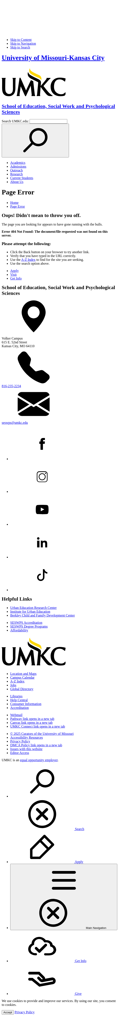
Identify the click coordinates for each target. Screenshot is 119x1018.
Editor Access (19, 753)
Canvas (31, 722)
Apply (14, 271)
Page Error (17, 206)
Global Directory (21, 689)
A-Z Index (28, 259)
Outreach (16, 170)
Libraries (16, 696)
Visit (13, 274)
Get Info (16, 278)
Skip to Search (20, 47)
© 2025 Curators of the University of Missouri (42, 733)
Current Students (21, 178)
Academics (17, 162)
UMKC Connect (37, 726)
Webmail (16, 715)
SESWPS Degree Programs (29, 626)
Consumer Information (25, 704)
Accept (7, 1012)
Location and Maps (23, 673)
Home (14, 202)
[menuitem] (63, 798)
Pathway (32, 719)
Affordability (19, 630)
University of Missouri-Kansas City (53, 57)
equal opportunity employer (39, 760)
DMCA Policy (36, 745)
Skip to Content (21, 39)
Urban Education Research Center (33, 608)
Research (16, 174)
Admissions (18, 166)
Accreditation (19, 708)
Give (46, 993)
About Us (16, 182)
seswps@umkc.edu (15, 422)
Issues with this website (26, 749)
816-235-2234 (11, 386)
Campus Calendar (22, 677)
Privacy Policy (20, 741)
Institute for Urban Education (30, 611)
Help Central (19, 700)
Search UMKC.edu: (15, 121)
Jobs (13, 685)
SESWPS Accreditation (26, 622)
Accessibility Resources (26, 737)
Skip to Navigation (23, 43)
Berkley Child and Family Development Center (42, 615)
